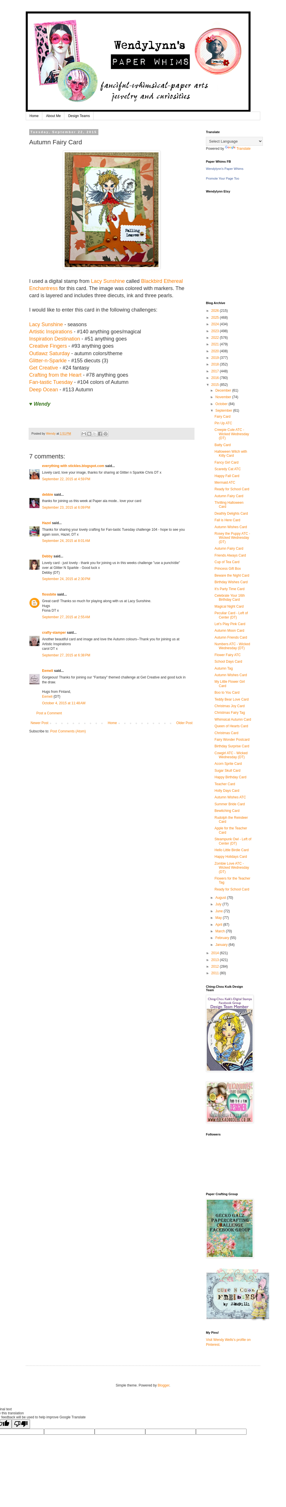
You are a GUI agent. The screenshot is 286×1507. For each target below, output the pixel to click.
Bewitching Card (226, 811)
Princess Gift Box (227, 569)
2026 (215, 311)
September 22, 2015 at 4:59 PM (66, 479)
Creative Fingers (48, 346)
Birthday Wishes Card (231, 582)
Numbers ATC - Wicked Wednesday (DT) (232, 646)
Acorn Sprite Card (228, 764)
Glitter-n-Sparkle (48, 360)
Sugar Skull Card (227, 771)
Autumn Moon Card (229, 631)
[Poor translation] (21, 1424)
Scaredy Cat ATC (227, 469)
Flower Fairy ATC (227, 655)
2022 (215, 338)
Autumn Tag (223, 668)
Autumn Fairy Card (228, 496)
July (219, 904)
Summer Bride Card (229, 804)
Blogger (163, 1385)
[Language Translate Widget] (234, 141)
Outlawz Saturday (49, 353)
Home (34, 116)
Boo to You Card (226, 693)
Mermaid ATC (224, 483)
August (221, 898)
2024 (215, 324)
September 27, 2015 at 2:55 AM (66, 617)
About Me (53, 116)
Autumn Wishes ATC (230, 797)
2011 (215, 973)
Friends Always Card (230, 555)
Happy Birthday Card (230, 777)
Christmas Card (226, 733)
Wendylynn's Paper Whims (224, 168)
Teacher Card (224, 784)
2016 (215, 378)
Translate (238, 149)
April (219, 925)
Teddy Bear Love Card (231, 699)
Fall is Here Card (227, 520)
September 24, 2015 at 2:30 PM (66, 579)
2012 (215, 967)
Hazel (46, 523)
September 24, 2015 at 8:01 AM (66, 541)
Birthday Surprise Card (231, 746)
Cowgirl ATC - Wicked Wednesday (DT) (231, 755)
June (219, 911)
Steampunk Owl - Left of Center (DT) (232, 841)
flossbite (49, 594)
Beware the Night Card (231, 575)
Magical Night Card (229, 606)
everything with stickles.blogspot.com (73, 466)
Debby (47, 556)
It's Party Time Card (229, 589)
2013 (215, 960)
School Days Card (228, 662)
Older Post (184, 723)
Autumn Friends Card (230, 637)
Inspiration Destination (55, 339)
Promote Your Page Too (222, 178)
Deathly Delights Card (231, 514)
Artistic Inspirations (50, 332)
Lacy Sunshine (108, 281)
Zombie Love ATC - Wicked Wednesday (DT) (231, 868)
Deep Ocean (43, 389)
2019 (215, 358)
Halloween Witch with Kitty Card (230, 454)
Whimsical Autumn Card (232, 719)
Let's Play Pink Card (229, 624)
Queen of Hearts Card (231, 726)
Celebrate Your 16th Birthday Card (229, 598)
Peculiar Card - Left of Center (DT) (231, 615)
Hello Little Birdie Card (231, 850)
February (222, 938)
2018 (215, 364)
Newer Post (39, 723)
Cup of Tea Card (226, 562)
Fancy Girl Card (226, 462)
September (224, 411)
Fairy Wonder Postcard (232, 740)
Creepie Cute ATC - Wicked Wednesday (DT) (231, 434)
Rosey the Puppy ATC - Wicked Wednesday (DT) (232, 538)
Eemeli (47, 671)
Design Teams (79, 116)
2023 (215, 331)
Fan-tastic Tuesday (51, 382)
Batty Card (222, 445)
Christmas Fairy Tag (229, 713)
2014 (215, 953)
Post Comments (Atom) (68, 731)
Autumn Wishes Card (230, 527)
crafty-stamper (54, 633)
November (223, 397)
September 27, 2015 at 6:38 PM (66, 655)
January (222, 945)
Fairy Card (222, 417)
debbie (47, 495)
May (219, 918)
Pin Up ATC (223, 423)
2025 (215, 318)
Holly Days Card (226, 791)
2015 (215, 385)
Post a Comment (49, 713)
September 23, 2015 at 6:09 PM (66, 507)
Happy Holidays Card (230, 857)
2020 (215, 351)
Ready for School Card (231, 489)
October (222, 404)
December (223, 390)
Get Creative (43, 368)
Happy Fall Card (226, 476)
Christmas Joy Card (229, 706)
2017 (215, 371)
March (220, 931)
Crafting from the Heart (55, 375)
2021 (215, 344)
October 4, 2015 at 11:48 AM (64, 703)
